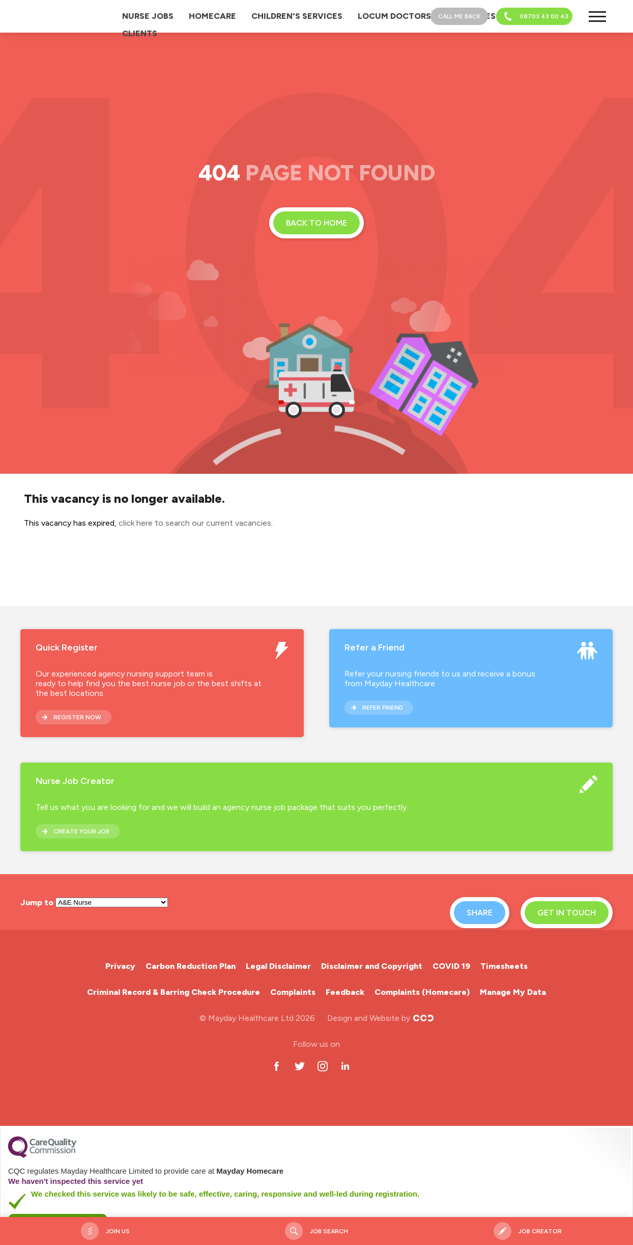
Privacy (120, 966)
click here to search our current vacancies (195, 523)
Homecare (212, 16)
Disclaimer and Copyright (371, 966)
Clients (139, 33)
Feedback (345, 992)
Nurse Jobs (148, 16)
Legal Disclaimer (278, 966)
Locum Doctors (394, 16)
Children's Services (296, 16)
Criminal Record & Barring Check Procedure (173, 992)
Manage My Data (513, 992)
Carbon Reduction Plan (191, 966)
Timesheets (504, 966)
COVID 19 (451, 966)
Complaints (292, 992)
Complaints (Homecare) (422, 992)
